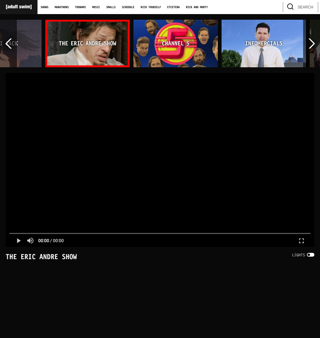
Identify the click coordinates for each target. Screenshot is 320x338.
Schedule (128, 7)
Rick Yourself (151, 7)
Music (96, 7)
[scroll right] (311, 43)
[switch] (303, 255)
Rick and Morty (197, 7)
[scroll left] (8, 43)
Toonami (80, 7)
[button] (18, 241)
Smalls (111, 7)
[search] (310, 7)
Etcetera (173, 7)
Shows (44, 7)
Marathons (62, 7)
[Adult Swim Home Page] (19, 7)
